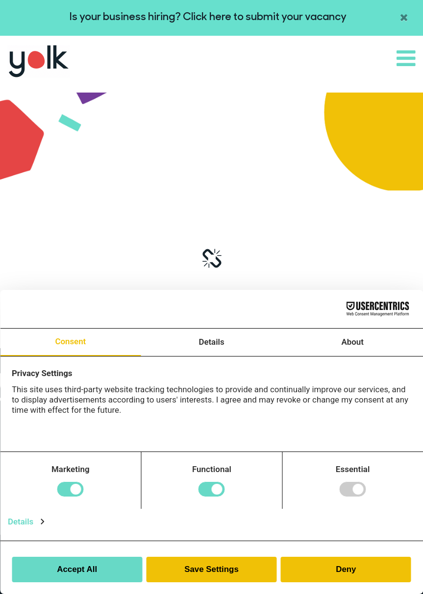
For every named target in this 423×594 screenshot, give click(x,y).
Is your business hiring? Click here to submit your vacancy (208, 17)
